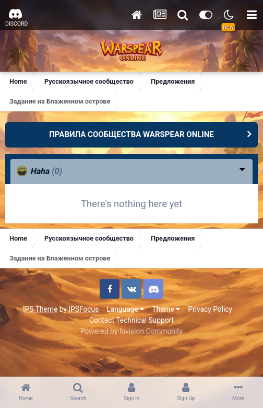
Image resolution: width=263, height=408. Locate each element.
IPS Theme (40, 309)
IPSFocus (83, 309)
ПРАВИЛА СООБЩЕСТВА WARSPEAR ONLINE (131, 134)
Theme (166, 309)
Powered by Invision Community (131, 331)
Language (125, 309)
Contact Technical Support (131, 320)
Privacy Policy (210, 309)
